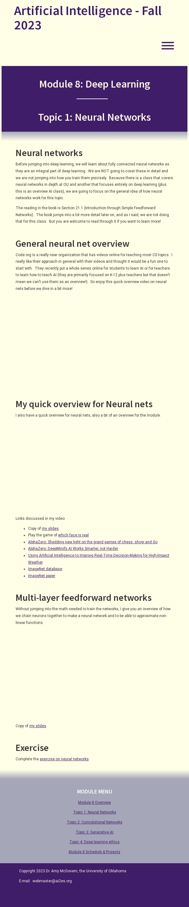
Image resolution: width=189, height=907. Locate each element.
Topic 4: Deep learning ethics (94, 842)
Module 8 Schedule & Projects (94, 852)
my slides (50, 528)
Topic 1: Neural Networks (94, 812)
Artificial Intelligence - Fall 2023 (88, 17)
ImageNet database (45, 569)
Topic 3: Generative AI (94, 832)
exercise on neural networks (64, 759)
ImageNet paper (41, 576)
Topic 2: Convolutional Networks (94, 822)
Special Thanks (87, 902)
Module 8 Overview (94, 802)
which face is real (73, 535)
